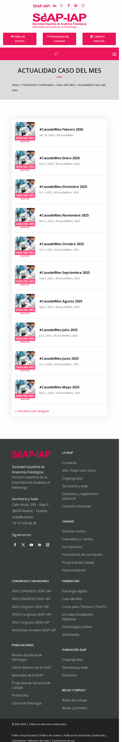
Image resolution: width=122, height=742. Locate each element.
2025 (77, 221)
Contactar (71, 462)
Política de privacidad (24, 731)
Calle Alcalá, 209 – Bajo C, (31, 505)
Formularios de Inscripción (84, 554)
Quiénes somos (75, 531)
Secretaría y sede (77, 486)
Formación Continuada (38, 85)
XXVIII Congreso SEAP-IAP (32, 614)
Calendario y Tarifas (79, 539)
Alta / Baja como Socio (80, 470)
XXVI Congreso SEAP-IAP (31, 622)
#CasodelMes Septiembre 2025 (65, 272)
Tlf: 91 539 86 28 (24, 523)
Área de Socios (20, 39)
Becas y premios (76, 703)
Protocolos (20, 691)
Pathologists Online (79, 622)
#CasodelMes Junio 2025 (59, 358)
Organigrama (74, 478)
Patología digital (76, 591)
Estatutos (71, 670)
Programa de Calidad (80, 562)
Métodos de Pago (39, 736)
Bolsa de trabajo (76, 695)
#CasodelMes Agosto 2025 (61, 301)
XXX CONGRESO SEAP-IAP (31, 599)
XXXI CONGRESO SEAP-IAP (32, 591)
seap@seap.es (23, 517)
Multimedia (72, 630)
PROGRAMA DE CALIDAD (61, 39)
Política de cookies (51, 731)
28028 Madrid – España (30, 511)
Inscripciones (74, 547)
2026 (77, 164)
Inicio (15, 85)
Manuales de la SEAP (28, 670)
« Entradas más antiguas (32, 411)
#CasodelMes (65, 135)
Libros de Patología (27, 699)
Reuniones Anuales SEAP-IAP (34, 630)
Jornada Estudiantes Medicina (86, 614)
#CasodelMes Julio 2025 (59, 330)
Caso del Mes (66, 85)
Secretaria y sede (77, 663)
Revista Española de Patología (35, 655)
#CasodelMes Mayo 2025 (60, 387)
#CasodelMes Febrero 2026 (62, 129)
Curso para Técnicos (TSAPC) (86, 606)
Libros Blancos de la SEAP (31, 663)
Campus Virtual (101, 39)
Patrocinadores (75, 570)
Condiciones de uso (63, 736)
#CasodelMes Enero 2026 (60, 158)
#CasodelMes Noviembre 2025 (64, 215)
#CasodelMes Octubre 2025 (62, 244)
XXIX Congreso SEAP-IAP (30, 606)
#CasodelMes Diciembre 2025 (64, 186)
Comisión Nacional (78, 506)
